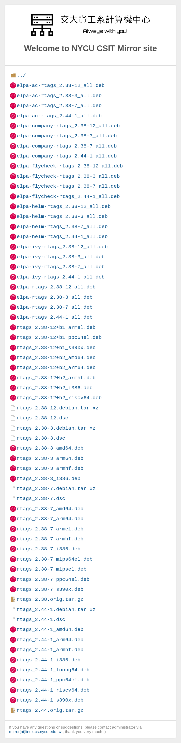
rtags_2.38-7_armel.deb (50, 529)
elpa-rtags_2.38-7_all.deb (54, 307)
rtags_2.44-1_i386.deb (48, 659)
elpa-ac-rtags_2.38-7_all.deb (59, 105)
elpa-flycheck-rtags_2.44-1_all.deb (68, 196)
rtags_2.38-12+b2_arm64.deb (56, 367)
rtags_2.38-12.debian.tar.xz (58, 408)
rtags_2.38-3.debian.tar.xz (56, 428)
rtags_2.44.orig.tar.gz (50, 710)
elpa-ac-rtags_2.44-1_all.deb (59, 115)
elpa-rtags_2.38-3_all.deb (54, 297)
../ (21, 75)
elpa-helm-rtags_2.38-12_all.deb (64, 206)
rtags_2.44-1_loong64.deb (53, 669)
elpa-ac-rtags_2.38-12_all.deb (61, 85)
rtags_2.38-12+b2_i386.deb (54, 387)
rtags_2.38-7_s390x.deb (50, 589)
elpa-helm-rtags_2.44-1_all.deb (62, 236)
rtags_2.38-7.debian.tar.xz (56, 488)
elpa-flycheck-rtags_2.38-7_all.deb (68, 186)
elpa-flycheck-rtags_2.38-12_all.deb (70, 166)
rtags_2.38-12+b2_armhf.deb (56, 377)
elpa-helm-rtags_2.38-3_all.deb (62, 216)
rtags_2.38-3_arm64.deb (50, 458)
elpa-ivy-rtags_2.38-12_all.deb (62, 246)
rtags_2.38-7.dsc (41, 498)
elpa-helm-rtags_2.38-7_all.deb (62, 226)
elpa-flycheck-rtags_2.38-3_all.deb (68, 176)
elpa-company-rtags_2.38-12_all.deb (68, 125)
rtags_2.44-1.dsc (41, 619)
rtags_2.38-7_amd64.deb (50, 508)
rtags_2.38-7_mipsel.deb (51, 569)
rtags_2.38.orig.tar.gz (50, 599)
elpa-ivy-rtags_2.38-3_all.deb (61, 256)
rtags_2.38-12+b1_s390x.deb (56, 347)
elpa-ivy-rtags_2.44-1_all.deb (61, 277)
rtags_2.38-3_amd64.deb (50, 448)
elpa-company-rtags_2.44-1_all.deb (67, 156)
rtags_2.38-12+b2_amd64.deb (56, 357)
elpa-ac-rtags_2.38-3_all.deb (59, 95)
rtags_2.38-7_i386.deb (48, 548)
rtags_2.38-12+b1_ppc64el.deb (59, 337)
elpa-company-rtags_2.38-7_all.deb (67, 146)
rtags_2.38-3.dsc (41, 438)
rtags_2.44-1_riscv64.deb (53, 690)
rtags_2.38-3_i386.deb (48, 478)
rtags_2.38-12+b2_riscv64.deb (59, 397)
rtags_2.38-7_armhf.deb (50, 538)
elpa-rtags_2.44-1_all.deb (54, 317)
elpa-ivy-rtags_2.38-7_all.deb (61, 266)
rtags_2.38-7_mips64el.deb (54, 559)
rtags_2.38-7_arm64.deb (50, 518)
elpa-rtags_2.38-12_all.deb (56, 287)
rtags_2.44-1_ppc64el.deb (53, 679)
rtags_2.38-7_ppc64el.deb (53, 579)
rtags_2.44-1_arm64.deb (50, 639)
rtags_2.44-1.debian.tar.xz (56, 609)
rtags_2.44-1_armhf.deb (50, 649)
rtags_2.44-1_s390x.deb (50, 700)
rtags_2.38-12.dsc (42, 417)
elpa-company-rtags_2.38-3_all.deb (67, 135)
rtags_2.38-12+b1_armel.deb (56, 327)
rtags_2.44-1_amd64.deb (50, 629)
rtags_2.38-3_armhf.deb (50, 468)
